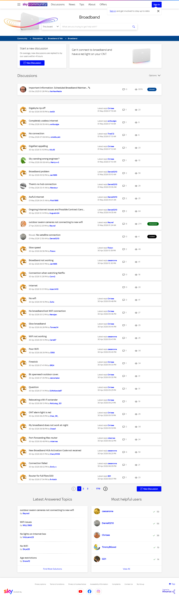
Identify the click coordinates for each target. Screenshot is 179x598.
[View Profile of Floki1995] (54, 200)
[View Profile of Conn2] (52, 276)
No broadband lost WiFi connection (47, 311)
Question (34, 387)
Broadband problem (39, 171)
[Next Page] (105, 488)
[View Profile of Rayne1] (53, 226)
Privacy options (40, 584)
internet (33, 285)
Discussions (58, 4)
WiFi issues (26, 522)
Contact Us (129, 584)
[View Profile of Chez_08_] (54, 416)
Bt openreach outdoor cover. (44, 374)
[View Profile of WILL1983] (27, 525)
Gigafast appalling (38, 146)
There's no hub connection (43, 184)
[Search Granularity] (51, 27)
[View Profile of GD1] (109, 476)
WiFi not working (38, 336)
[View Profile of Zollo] (52, 302)
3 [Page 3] (87, 488)
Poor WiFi (34, 349)
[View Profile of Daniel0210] (112, 172)
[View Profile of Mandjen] (53, 314)
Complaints (116, 584)
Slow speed (35, 247)
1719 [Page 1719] (98, 488)
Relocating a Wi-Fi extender (43, 399)
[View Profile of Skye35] (26, 549)
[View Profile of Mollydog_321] (56, 403)
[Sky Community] (35, 4)
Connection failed (38, 463)
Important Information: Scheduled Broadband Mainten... (58, 87)
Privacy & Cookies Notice (77, 584)
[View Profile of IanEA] (52, 112)
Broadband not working (41, 260)
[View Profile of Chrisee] (111, 108)
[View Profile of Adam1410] (54, 289)
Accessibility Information (99, 584)
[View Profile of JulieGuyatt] (55, 137)
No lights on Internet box (33, 533)
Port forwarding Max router (43, 437)
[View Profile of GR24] (52, 365)
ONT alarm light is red (40, 412)
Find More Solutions (52, 569)
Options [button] (153, 75)
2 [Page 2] (83, 488)
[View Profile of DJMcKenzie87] (56, 391)
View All (126, 569)
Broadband (89, 17)
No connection (36, 133)
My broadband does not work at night (48, 425)
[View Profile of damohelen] (55, 378)
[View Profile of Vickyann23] (28, 537)
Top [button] (173, 584)
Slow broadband (37, 323)
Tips (81, 4)
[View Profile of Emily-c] (53, 467)
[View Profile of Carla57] (53, 340)
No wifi (32, 298)
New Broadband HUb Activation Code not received (55, 450)
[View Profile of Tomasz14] (54, 327)
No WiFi (24, 545)
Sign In (157, 4)
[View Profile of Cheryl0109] (55, 454)
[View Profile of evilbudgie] (54, 124)
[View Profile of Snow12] (26, 561)
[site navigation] (18, 4)
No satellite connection (48, 234)
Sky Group (140, 584)
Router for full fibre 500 (41, 475)
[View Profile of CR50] (52, 353)
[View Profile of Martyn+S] (55, 162)
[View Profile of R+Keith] (53, 479)
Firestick (33, 361)
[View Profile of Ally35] (52, 150)
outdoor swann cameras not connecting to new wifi (56, 222)
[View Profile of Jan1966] (53, 175)
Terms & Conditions (57, 584)
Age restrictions (28, 557)
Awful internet (36, 196)
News (72, 4)
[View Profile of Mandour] (54, 188)
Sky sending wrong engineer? (44, 158)
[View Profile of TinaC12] (111, 134)
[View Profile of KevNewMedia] (56, 91)
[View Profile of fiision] (52, 251)
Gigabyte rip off (37, 108)
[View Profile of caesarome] (112, 260)
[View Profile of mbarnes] (54, 441)
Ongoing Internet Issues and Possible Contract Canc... (57, 209)
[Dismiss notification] (158, 11)
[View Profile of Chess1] (53, 429)
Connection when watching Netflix (47, 273)
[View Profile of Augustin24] (54, 213)
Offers (103, 4)
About (91, 4)
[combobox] (95, 27)
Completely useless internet (43, 120)
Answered (153, 224)
